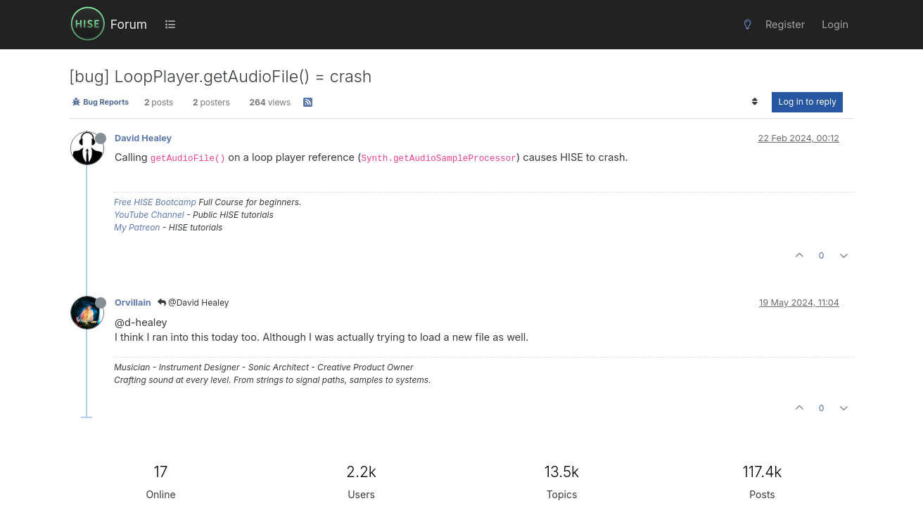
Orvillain (133, 302)
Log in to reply (807, 101)
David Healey (143, 138)
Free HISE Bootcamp (155, 202)
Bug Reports (100, 102)
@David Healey (193, 302)
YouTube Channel (149, 214)
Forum (128, 24)
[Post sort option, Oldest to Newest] (754, 102)
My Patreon (137, 227)
